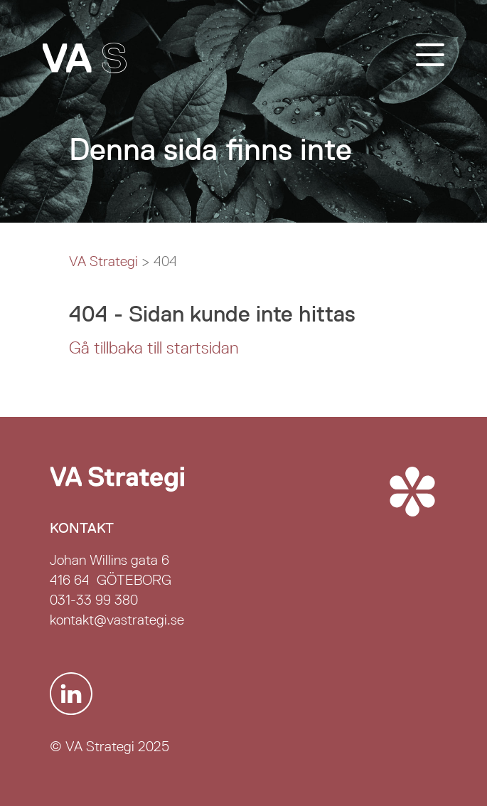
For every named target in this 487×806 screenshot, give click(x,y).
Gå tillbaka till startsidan (153, 348)
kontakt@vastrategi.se (117, 619)
